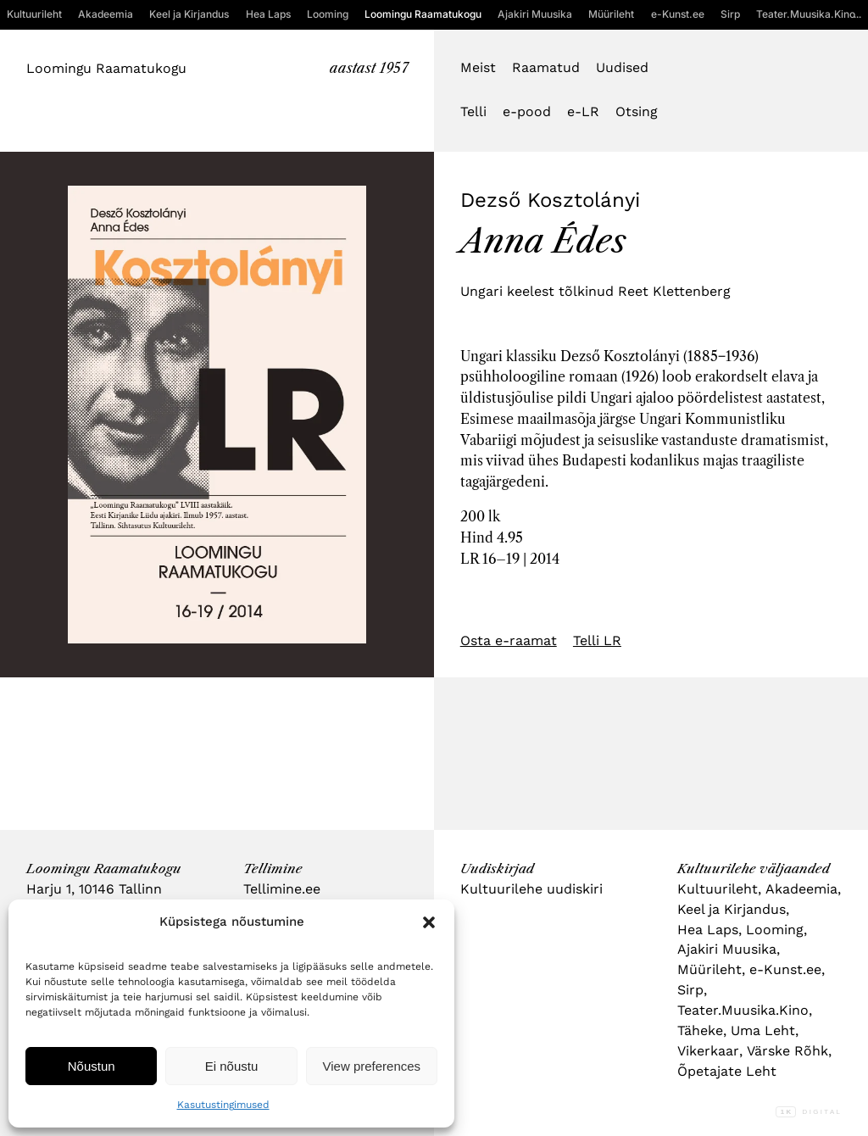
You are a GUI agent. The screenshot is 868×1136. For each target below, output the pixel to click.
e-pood (527, 111)
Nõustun (91, 1066)
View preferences (372, 1066)
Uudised (622, 67)
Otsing (636, 111)
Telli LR (597, 640)
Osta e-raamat (508, 640)
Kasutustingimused (223, 1105)
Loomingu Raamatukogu (106, 68)
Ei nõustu (232, 1066)
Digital (809, 1112)
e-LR (583, 111)
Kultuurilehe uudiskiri (531, 889)
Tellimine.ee (281, 889)
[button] (428, 922)
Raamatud (546, 67)
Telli (473, 111)
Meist (478, 67)
